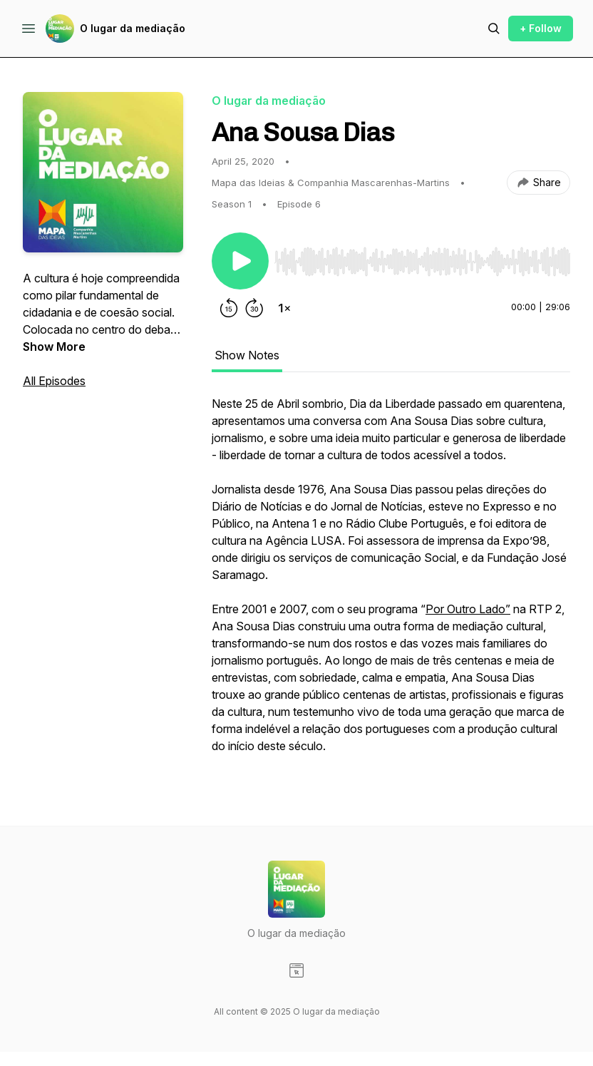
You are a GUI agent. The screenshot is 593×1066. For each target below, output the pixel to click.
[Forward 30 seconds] (254, 308)
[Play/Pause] (240, 260)
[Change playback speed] (284, 308)
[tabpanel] (391, 582)
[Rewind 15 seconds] (229, 308)
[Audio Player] (422, 257)
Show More (54, 346)
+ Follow (541, 28)
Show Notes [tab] (247, 355)
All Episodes (54, 381)
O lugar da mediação (132, 28)
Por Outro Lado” (468, 609)
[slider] (422, 262)
